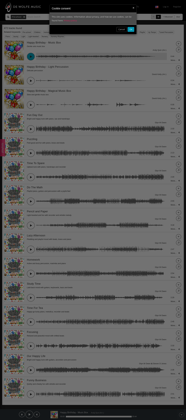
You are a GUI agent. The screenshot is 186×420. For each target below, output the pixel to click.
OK (130, 29)
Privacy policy (70, 20)
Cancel (121, 29)
